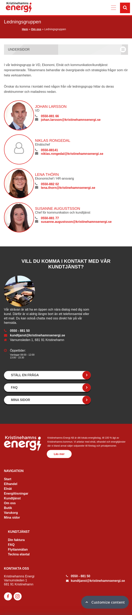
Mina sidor (12, 517)
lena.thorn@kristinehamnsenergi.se (68, 187)
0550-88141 (49, 150)
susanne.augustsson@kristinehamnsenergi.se (76, 221)
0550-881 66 (50, 116)
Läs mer (60, 454)
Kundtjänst (12, 498)
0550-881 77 (50, 218)
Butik (8, 508)
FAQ (11, 544)
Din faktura (16, 540)
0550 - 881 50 (20, 330)
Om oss (36, 29)
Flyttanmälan (18, 549)
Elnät (8, 488)
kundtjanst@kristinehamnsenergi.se (37, 335)
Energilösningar (16, 493)
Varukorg (11, 512)
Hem (25, 29)
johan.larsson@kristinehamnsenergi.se (70, 119)
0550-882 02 (50, 184)
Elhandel (10, 484)
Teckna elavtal (19, 554)
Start (7, 479)
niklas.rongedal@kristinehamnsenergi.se (72, 153)
